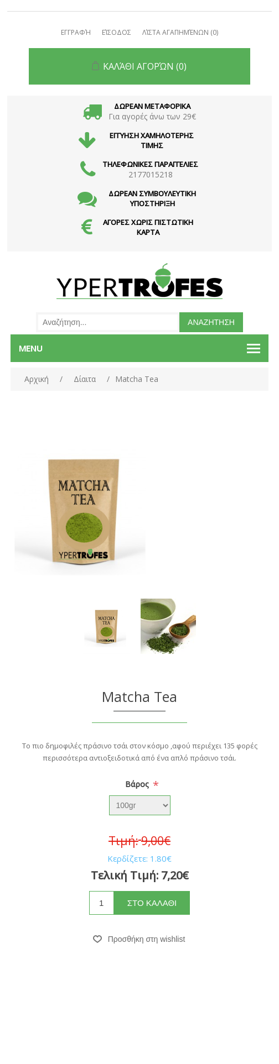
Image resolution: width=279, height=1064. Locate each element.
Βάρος (138, 784)
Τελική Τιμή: (124, 875)
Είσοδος (116, 32)
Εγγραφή (76, 32)
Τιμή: (123, 841)
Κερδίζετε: (127, 858)
